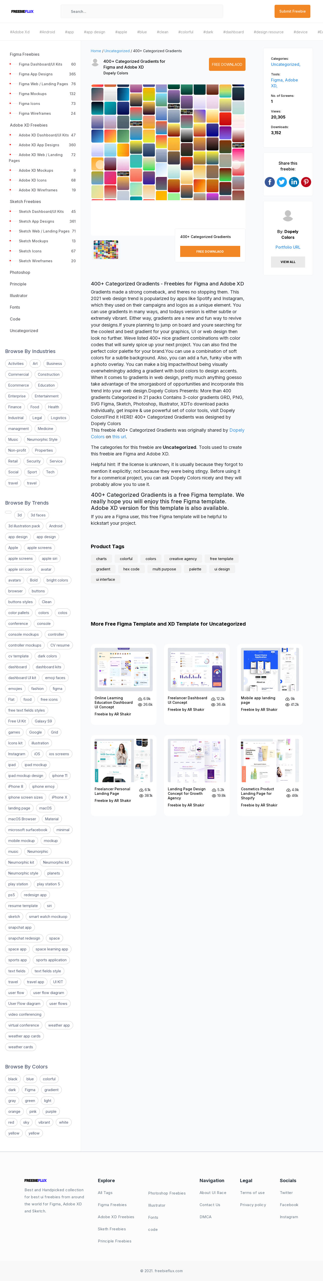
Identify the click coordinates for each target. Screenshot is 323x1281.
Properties (44, 450)
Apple (13, 547)
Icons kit (15, 743)
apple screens (39, 547)
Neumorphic (38, 851)
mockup (51, 840)
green (30, 1100)
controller (56, 634)
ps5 (11, 895)
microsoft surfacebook (27, 830)
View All (288, 262)
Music (13, 439)
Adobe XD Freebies (116, 1216)
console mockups (23, 634)
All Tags (105, 1192)
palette (195, 569)
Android (55, 526)
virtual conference (23, 1025)
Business (54, 363)
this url (119, 436)
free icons (49, 699)
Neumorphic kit (21, 862)
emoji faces (55, 678)
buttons (38, 591)
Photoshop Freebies (167, 1193)
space (54, 938)
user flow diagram (48, 993)
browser (15, 591)
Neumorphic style (23, 873)
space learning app (52, 949)
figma (57, 688)
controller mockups (24, 645)
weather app (59, 1025)
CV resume (60, 645)
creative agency (183, 559)
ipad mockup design (25, 775)
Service (56, 461)
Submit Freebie (292, 11)
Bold (34, 580)
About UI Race (213, 1192)
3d (19, 515)
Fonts (153, 1217)
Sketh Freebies (112, 1229)
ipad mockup (36, 765)
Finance (14, 407)
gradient (51, 1090)
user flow (16, 993)
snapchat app (20, 927)
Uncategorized (117, 51)
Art (35, 363)
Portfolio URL (288, 247)
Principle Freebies (114, 1241)
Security (34, 461)
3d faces (38, 515)
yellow (13, 1133)
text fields (16, 971)
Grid (54, 732)
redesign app (35, 895)
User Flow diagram (24, 1003)
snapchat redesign (24, 938)
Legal (37, 418)
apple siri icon (20, 569)
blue (30, 1079)
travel (13, 483)
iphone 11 (59, 775)
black (12, 1079)
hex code (131, 569)
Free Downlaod (227, 64)
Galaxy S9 (43, 721)
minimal (63, 830)
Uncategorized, (286, 64)
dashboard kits (48, 667)
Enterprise (17, 396)
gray (12, 1100)
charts (101, 559)
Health (53, 407)
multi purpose (164, 569)
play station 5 (48, 884)
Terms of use (252, 1192)
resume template (23, 906)
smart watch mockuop (48, 916)
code (153, 1229)
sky (26, 1122)
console (44, 623)
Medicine (45, 428)
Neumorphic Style (42, 439)
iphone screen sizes (25, 797)
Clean (46, 602)
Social (13, 472)
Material (52, 819)
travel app (35, 982)
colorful (49, 1079)
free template (221, 559)
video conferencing (24, 1014)
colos (62, 612)
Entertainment (47, 396)
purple (51, 1111)
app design (18, 537)
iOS (37, 754)
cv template (18, 656)
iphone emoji (43, 786)
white (63, 1122)
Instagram (16, 754)
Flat (11, 699)
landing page (19, 808)
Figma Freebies (112, 1204)
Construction (49, 374)
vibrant (44, 1122)
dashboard (17, 667)
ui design (222, 569)
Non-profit (17, 450)
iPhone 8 (15, 786)
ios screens (59, 754)
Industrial (15, 418)
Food (35, 407)
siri (49, 906)
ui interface (105, 579)
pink (33, 1111)
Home (96, 51)
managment (18, 428)
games (14, 732)
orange (14, 1111)
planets (53, 873)
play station (18, 884)
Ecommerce (18, 385)
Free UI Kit (17, 721)
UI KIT (58, 982)
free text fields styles (26, 710)
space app (17, 949)
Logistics (58, 418)
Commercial (18, 374)
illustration (40, 743)
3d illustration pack (24, 526)
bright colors (57, 580)
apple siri (49, 558)
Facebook (289, 1204)
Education (46, 385)
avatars (14, 580)
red (11, 1122)
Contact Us (210, 1204)
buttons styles (20, 602)
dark (12, 1090)
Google (35, 732)
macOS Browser (22, 819)
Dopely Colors (115, 73)
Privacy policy (253, 1204)
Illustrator (157, 1205)
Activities (16, 363)
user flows (58, 1003)
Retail (13, 461)
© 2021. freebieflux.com (161, 1271)
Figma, (278, 79)
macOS (45, 808)
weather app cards (24, 1036)
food (27, 699)
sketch (14, 916)
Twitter (286, 1192)
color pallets (18, 612)
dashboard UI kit (22, 678)
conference (18, 623)
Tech (50, 472)
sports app (17, 960)
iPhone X (59, 797)
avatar (46, 569)
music (13, 851)
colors (43, 612)
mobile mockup (21, 840)
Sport (32, 472)
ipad (12, 765)
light (47, 1100)
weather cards (20, 1047)
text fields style (48, 971)
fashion (37, 688)
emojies (15, 688)
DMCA (206, 1216)
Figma (30, 1090)
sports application (51, 960)
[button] (100, 164)
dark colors (47, 656)
